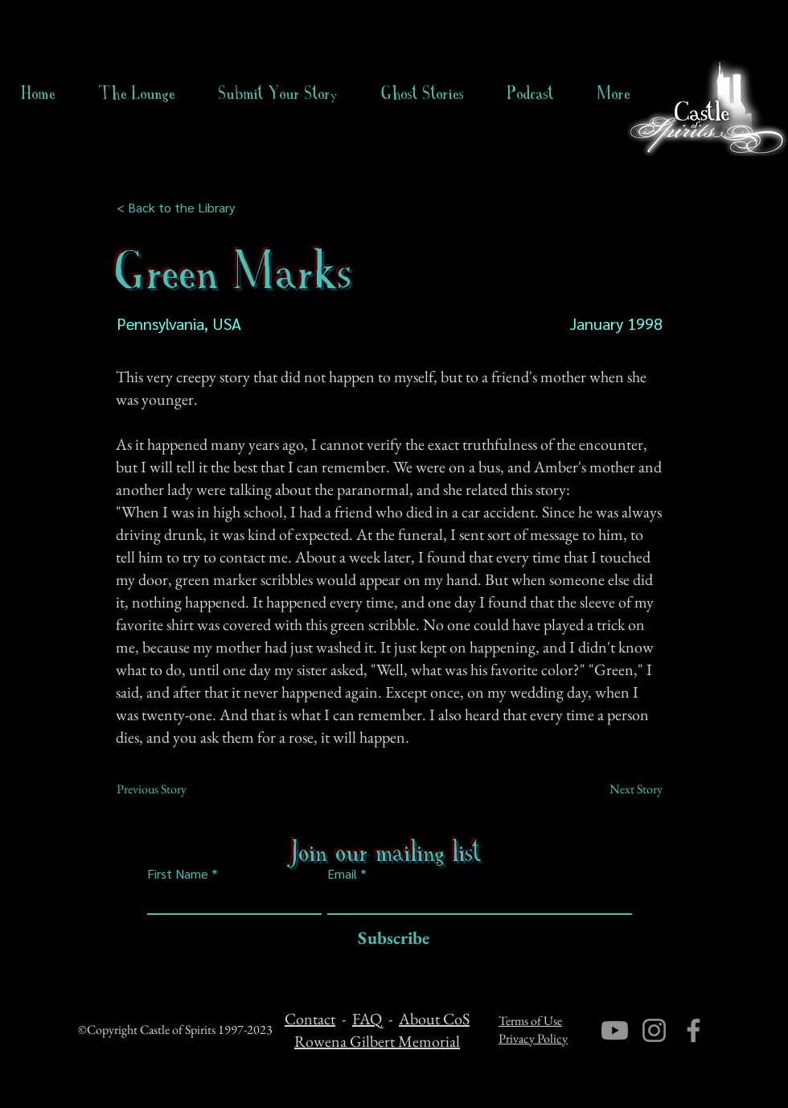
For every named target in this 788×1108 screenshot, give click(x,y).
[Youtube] (614, 1030)
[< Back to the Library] (180, 208)
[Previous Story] (170, 789)
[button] (422, 93)
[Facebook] (693, 1030)
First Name (177, 873)
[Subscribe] (389, 939)
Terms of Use (530, 1020)
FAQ (367, 1018)
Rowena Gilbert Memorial (377, 1041)
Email (342, 873)
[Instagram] (654, 1030)
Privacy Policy (533, 1038)
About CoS (434, 1018)
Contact (310, 1018)
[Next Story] (622, 789)
